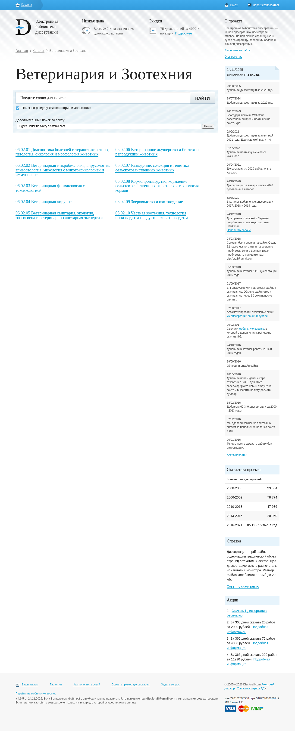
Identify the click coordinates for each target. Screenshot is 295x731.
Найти (202, 98)
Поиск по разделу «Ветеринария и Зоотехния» (53, 108)
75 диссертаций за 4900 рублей (247, 316)
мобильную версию (251, 328)
